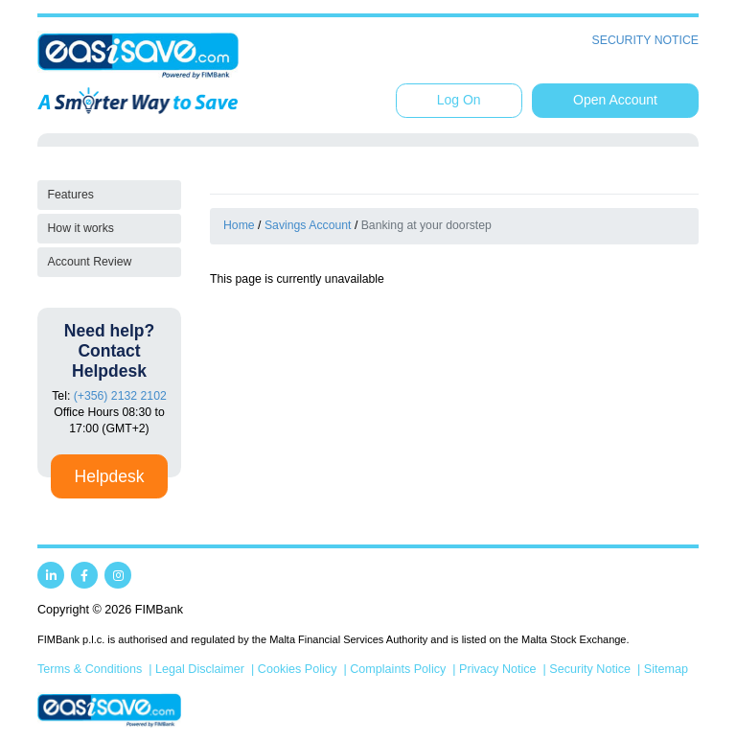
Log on (459, 99)
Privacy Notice (497, 669)
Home (239, 225)
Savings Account (308, 225)
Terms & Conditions (89, 669)
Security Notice (645, 40)
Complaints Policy (398, 669)
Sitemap (666, 669)
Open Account (615, 99)
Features (71, 194)
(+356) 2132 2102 (120, 396)
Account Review (90, 261)
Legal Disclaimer (199, 669)
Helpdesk (110, 476)
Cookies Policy (297, 669)
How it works (81, 228)
